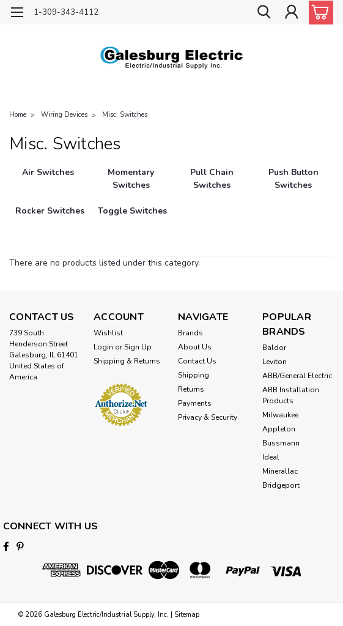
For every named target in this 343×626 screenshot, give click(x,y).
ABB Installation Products (290, 395)
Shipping (193, 375)
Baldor (274, 347)
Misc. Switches (124, 114)
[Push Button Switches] (293, 185)
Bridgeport (281, 485)
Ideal (270, 457)
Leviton (274, 362)
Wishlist (108, 333)
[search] (263, 12)
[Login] (291, 12)
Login (103, 347)
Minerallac (280, 471)
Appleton (278, 429)
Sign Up (138, 347)
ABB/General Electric (297, 376)
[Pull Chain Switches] (212, 185)
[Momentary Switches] (131, 185)
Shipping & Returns (127, 361)
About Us (195, 347)
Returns (191, 389)
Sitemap (186, 614)
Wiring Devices (64, 114)
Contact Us (197, 361)
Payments (195, 403)
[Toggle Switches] (133, 223)
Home (17, 114)
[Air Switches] (48, 185)
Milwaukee (280, 415)
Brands (190, 333)
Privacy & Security (207, 417)
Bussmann (281, 443)
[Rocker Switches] (49, 223)
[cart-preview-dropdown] (318, 12)
